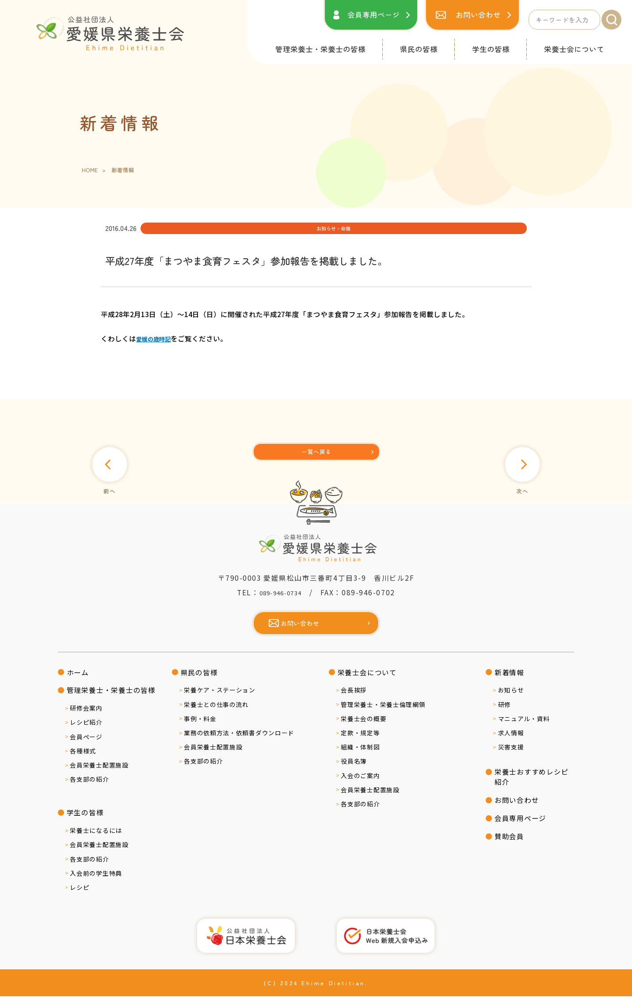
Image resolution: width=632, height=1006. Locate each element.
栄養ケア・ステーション (219, 700)
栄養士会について (574, 49)
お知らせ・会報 (182, 229)
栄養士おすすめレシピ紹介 (532, 786)
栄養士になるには (96, 840)
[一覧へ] (317, 455)
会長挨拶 (354, 700)
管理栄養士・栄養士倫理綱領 (383, 714)
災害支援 (511, 756)
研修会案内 (86, 718)
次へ (514, 484)
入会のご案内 (360, 785)
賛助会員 (509, 846)
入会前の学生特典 (96, 882)
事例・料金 (200, 728)
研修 (504, 714)
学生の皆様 (491, 49)
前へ (117, 484)
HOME (90, 170)
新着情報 (509, 682)
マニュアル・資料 (524, 728)
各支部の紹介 (89, 789)
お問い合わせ (478, 14)
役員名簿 (354, 771)
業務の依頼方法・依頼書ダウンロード (239, 742)
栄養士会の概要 (363, 728)
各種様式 (83, 760)
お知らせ (511, 700)
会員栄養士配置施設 (99, 774)
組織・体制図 (360, 756)
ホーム (78, 682)
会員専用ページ (373, 14)
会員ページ (86, 746)
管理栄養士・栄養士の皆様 (320, 49)
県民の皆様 (419, 49)
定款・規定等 (360, 742)
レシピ (79, 897)
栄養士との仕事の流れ (216, 714)
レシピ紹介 (86, 732)
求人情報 (511, 742)
